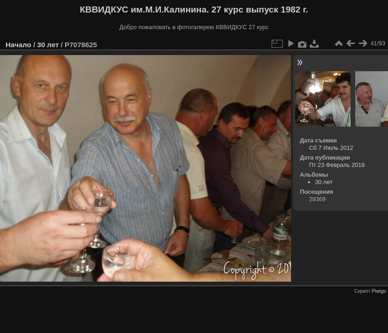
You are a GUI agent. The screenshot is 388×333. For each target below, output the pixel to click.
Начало (18, 45)
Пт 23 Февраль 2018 (336, 164)
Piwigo (379, 291)
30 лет (48, 45)
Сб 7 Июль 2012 (331, 147)
